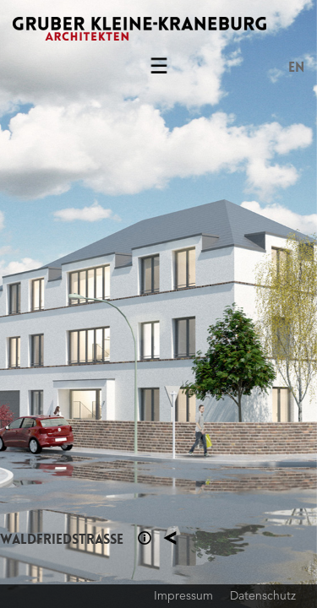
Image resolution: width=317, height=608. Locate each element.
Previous (79, 304)
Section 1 (144, 538)
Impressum (183, 595)
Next (238, 304)
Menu (159, 69)
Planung (170, 538)
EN (296, 67)
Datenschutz (263, 595)
